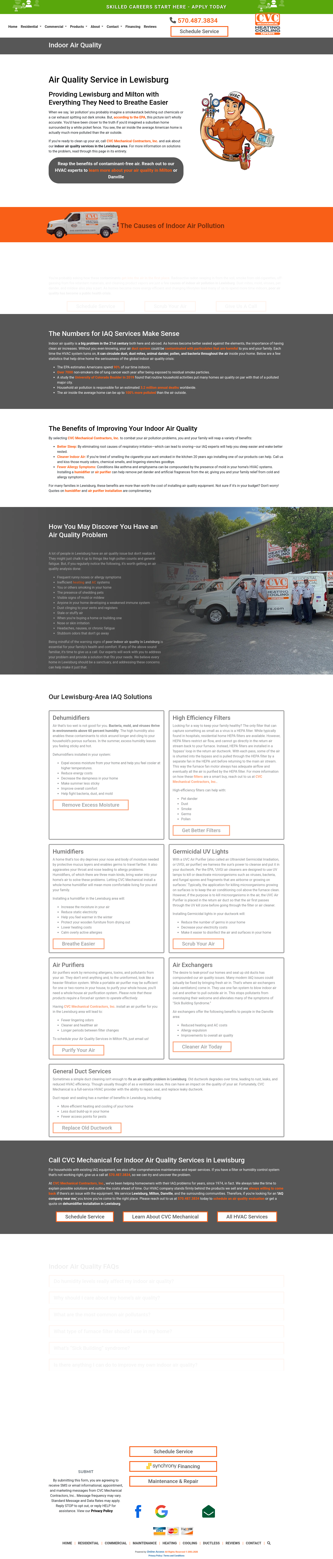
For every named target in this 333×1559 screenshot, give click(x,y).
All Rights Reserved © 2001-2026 (181, 1553)
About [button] (96, 27)
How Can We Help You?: (71, 1453)
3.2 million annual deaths (159, 389)
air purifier (103, 474)
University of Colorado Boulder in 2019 (104, 379)
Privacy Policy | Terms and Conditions (166, 1557)
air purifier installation (105, 492)
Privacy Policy (102, 1512)
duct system (141, 350)
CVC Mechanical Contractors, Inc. (132, 143)
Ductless (211, 1545)
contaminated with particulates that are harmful (201, 350)
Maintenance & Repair (173, 1483)
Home (12, 27)
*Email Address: (64, 1419)
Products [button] (77, 27)
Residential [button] (30, 27)
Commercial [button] (54, 27)
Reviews (150, 27)
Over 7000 (65, 374)
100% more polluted (140, 394)
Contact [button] (113, 27)
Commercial (116, 1545)
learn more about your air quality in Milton (130, 171)
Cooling (190, 1545)
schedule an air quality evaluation (238, 1200)
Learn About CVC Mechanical (165, 1218)
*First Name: (61, 1402)
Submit (85, 1473)
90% (117, 369)
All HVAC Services (247, 1218)
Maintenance (145, 1545)
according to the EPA (129, 119)
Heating (169, 1545)
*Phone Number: (64, 1436)
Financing (133, 27)
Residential (88, 1545)
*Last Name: (100, 1402)
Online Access (155, 1553)
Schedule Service (198, 32)
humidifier (82, 474)
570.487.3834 (197, 20)
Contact (253, 1545)
